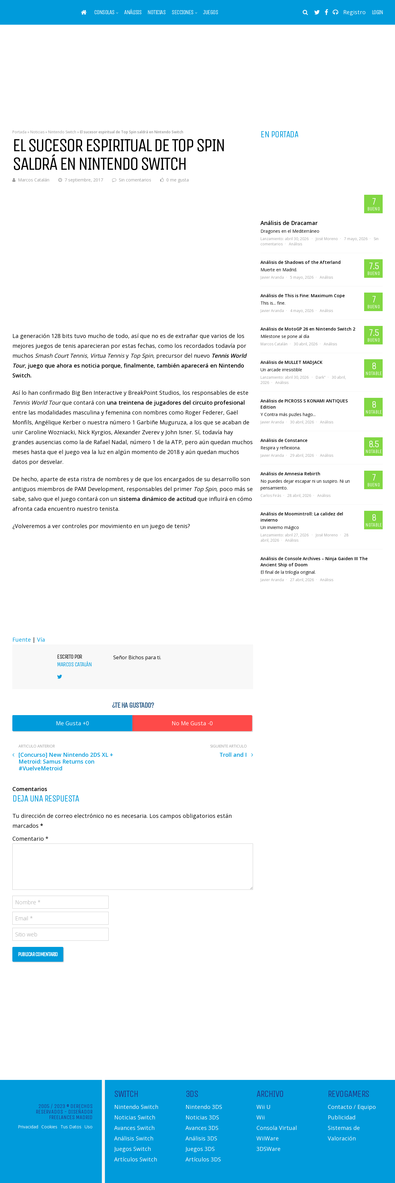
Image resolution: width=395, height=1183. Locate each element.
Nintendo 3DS (203, 1106)
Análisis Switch (133, 1138)
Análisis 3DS (201, 1138)
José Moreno (327, 238)
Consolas (104, 12)
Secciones (182, 12)
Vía (41, 639)
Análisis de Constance (283, 440)
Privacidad (28, 1127)
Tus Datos (70, 1127)
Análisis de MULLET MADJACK (291, 362)
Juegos (210, 12)
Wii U (263, 1106)
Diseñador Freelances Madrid (71, 1114)
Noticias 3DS (202, 1117)
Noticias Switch (134, 1117)
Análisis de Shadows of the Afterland (300, 262)
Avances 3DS (201, 1127)
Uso (89, 1127)
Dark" (321, 377)
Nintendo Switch (62, 132)
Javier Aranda (272, 277)
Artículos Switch (135, 1159)
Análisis (132, 12)
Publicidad (342, 1117)
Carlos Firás (270, 495)
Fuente (21, 639)
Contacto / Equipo (352, 1106)
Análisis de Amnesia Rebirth (290, 474)
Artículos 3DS (203, 1159)
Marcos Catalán (33, 180)
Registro (354, 12)
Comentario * (30, 838)
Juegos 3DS (200, 1148)
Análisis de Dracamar (289, 223)
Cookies (49, 1127)
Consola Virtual (276, 1127)
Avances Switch (134, 1127)
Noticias (156, 12)
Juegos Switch (132, 1148)
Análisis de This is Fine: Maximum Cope (302, 295)
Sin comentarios (135, 180)
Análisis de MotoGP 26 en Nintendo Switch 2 (307, 329)
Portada (19, 132)
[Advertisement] (197, 72)
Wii (260, 1117)
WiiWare (267, 1138)
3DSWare (268, 1148)
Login (377, 12)
